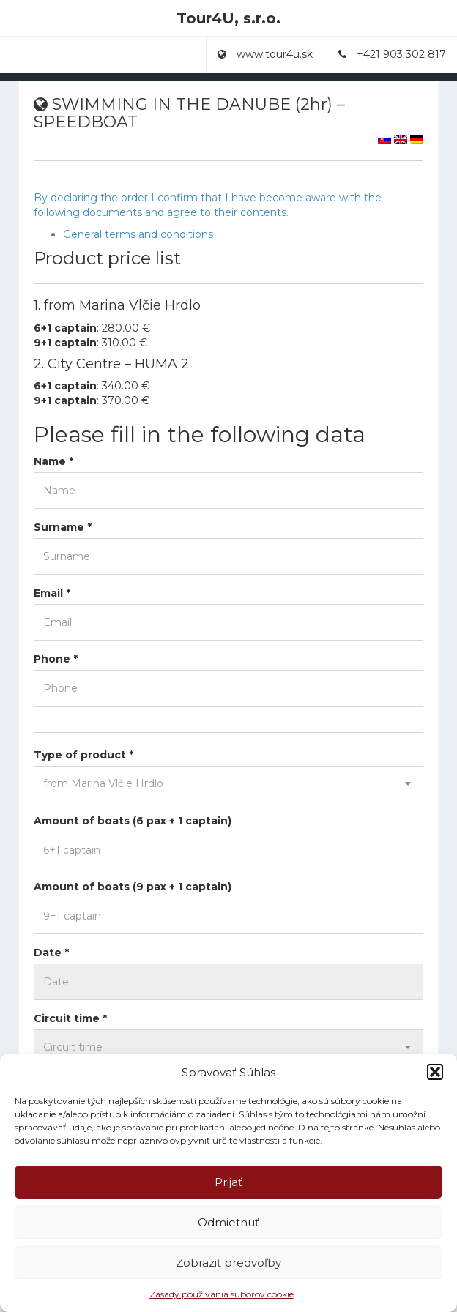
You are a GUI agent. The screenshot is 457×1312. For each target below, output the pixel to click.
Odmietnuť (228, 1222)
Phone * (56, 659)
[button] (435, 1072)
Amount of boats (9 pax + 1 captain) (132, 886)
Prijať (228, 1182)
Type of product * (83, 754)
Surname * (63, 527)
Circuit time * (70, 1018)
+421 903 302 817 (392, 54)
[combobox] (228, 784)
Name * (53, 461)
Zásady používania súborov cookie (221, 1294)
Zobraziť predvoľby (228, 1263)
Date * (51, 952)
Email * (52, 593)
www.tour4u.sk (265, 54)
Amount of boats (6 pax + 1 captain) (132, 820)
